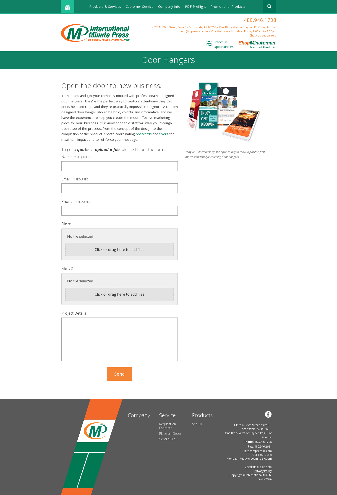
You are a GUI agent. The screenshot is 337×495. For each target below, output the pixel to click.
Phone (67, 201)
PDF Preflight (195, 6)
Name (67, 156)
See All (197, 424)
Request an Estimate (167, 426)
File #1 (67, 223)
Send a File (167, 439)
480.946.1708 (260, 19)
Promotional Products (228, 6)
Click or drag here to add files (119, 249)
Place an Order (170, 433)
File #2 (67, 268)
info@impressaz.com (194, 31)
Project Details (73, 313)
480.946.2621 (263, 446)
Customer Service (140, 6)
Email (66, 179)
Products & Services (105, 6)
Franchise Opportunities (224, 44)
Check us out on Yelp (262, 35)
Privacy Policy (263, 471)
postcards (144, 134)
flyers (163, 134)
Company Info (169, 6)
